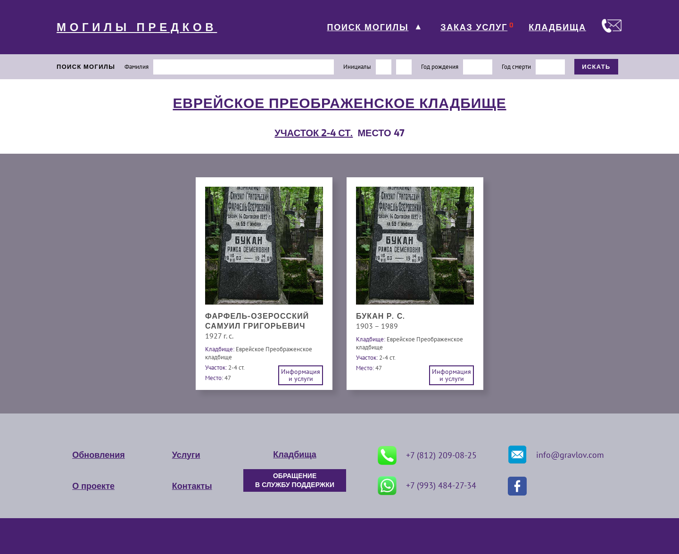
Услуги (186, 455)
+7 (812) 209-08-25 (427, 455)
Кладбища (294, 454)
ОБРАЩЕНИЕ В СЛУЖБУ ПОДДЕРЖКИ (294, 480)
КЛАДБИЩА (557, 27)
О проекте (93, 486)
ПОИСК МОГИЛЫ (367, 27)
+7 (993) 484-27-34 (427, 485)
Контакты (192, 486)
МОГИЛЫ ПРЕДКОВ (137, 27)
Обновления (98, 455)
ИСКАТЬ (596, 67)
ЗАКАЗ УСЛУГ (473, 27)
